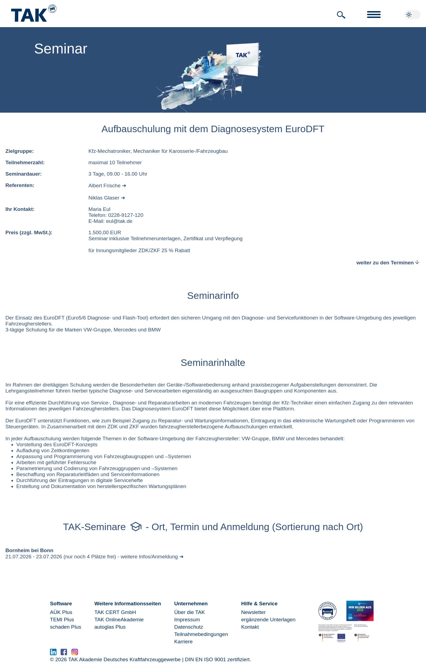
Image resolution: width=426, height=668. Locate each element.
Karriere (183, 641)
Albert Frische (105, 185)
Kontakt (250, 627)
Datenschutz (188, 627)
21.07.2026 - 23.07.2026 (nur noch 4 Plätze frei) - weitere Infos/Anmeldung (91, 556)
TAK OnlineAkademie (118, 619)
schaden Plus (65, 627)
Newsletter (253, 612)
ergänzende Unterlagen (268, 619)
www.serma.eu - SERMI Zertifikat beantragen (134, 653)
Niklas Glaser (104, 198)
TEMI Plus (62, 619)
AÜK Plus (61, 612)
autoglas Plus (110, 627)
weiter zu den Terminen (388, 262)
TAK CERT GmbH (115, 612)
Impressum (187, 619)
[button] (341, 15)
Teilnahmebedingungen (201, 634)
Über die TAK (189, 612)
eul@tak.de (119, 221)
